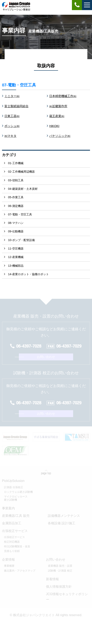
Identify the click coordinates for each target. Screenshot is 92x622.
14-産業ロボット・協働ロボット (28, 274)
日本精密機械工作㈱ (62, 96)
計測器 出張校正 (13, 487)
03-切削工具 (16, 180)
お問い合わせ (46, 357)
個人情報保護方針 (59, 586)
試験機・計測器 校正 (60, 570)
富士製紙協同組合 (16, 106)
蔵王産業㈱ (56, 116)
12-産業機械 (16, 257)
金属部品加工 (11, 523)
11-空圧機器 (16, 248)
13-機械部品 (16, 265)
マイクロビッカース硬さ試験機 (16, 498)
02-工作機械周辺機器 (21, 171)
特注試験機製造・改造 (17, 546)
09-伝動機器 (16, 231)
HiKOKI (54, 126)
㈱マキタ (10, 135)
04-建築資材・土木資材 (23, 188)
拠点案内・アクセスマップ (19, 570)
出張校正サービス (14, 537)
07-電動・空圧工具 (20, 214)
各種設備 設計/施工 (61, 523)
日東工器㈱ (11, 116)
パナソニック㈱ (59, 135)
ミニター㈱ (11, 96)
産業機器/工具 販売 (16, 515)
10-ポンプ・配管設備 (21, 240)
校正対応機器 (12, 541)
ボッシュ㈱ (11, 126)
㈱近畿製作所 (58, 106)
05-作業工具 (16, 197)
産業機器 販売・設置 (60, 565)
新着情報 (52, 579)
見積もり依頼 (12, 551)
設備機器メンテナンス (64, 515)
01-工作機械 (16, 163)
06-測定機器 (16, 206)
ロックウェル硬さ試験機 (18, 491)
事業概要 (9, 565)
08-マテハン (16, 222)
